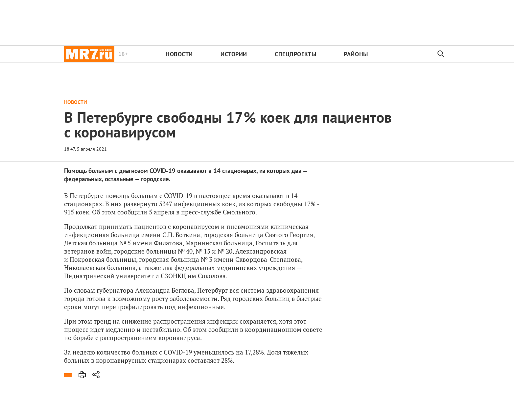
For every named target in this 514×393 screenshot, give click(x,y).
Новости (179, 54)
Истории (234, 54)
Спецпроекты (295, 54)
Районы (356, 54)
